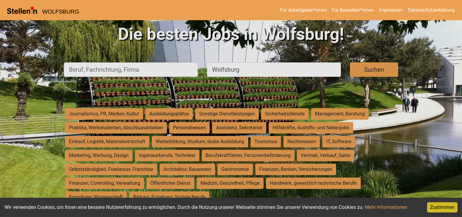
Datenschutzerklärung (431, 10)
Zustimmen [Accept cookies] (442, 207)
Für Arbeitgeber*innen (303, 10)
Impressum (391, 10)
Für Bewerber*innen (353, 10)
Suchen (374, 69)
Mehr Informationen (386, 207)
